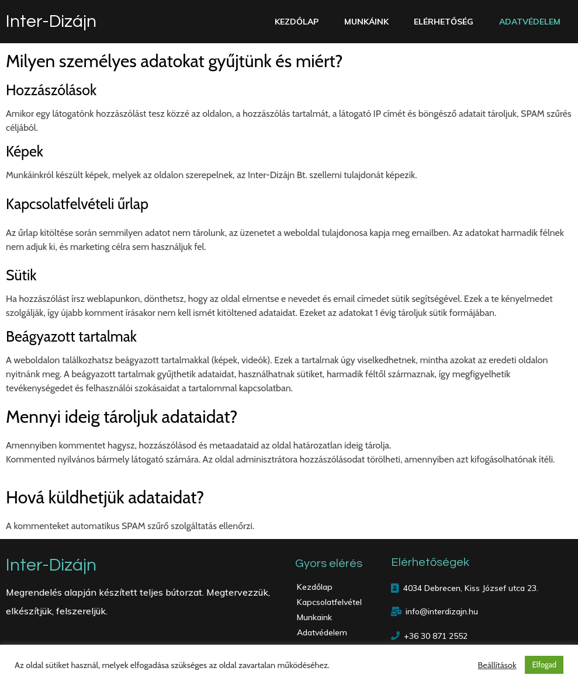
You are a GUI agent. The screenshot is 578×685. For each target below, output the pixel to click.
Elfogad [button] (544, 664)
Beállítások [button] (496, 665)
